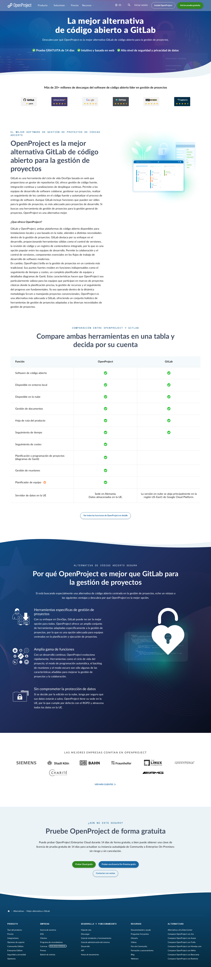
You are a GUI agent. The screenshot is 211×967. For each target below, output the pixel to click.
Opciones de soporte (15, 931)
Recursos (87, 5)
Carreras (43, 935)
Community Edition (15, 935)
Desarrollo (85, 935)
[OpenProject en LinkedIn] (116, 962)
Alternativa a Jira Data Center (180, 919)
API (82, 939)
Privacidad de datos (43, 962)
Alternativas (18, 900)
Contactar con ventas (105, 862)
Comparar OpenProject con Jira (181, 923)
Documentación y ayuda (141, 919)
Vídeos (134, 931)
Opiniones (11, 947)
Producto (43, 5)
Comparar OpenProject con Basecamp (183, 943)
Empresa (44, 912)
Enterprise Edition (14, 939)
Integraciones (13, 927)
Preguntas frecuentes (140, 923)
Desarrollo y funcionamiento (99, 912)
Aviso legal (11, 962)
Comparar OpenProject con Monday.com (184, 935)
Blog (133, 943)
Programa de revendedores (51, 931)
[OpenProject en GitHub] (104, 962)
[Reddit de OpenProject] (128, 962)
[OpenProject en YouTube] (122, 962)
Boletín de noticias (47, 943)
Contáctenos (72, 962)
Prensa (43, 939)
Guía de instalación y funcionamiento (96, 927)
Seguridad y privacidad (16, 943)
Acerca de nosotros (48, 919)
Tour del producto (14, 919)
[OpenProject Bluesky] (134, 962)
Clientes (43, 927)
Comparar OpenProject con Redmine (183, 947)
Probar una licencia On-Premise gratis (119, 853)
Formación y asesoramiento (142, 939)
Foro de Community (139, 935)
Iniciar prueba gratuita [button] (190, 5)
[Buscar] (129, 5)
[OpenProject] (9, 900)
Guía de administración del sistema (95, 931)
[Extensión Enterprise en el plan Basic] (44, 482)
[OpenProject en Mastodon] (110, 962)
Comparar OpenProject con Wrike (182, 939)
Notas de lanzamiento (90, 943)
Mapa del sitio (59, 962)
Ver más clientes (104, 773)
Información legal (26, 962)
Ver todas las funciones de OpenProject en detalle (105, 516)
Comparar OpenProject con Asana (182, 927)
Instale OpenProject (163, 5)
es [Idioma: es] (118, 5)
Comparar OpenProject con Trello (181, 931)
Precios (75, 5)
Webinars (135, 947)
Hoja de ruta (86, 919)
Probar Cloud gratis (84, 853)
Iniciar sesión (141, 5)
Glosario (134, 927)
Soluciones (59, 5)
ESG (42, 923)
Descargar (85, 923)
